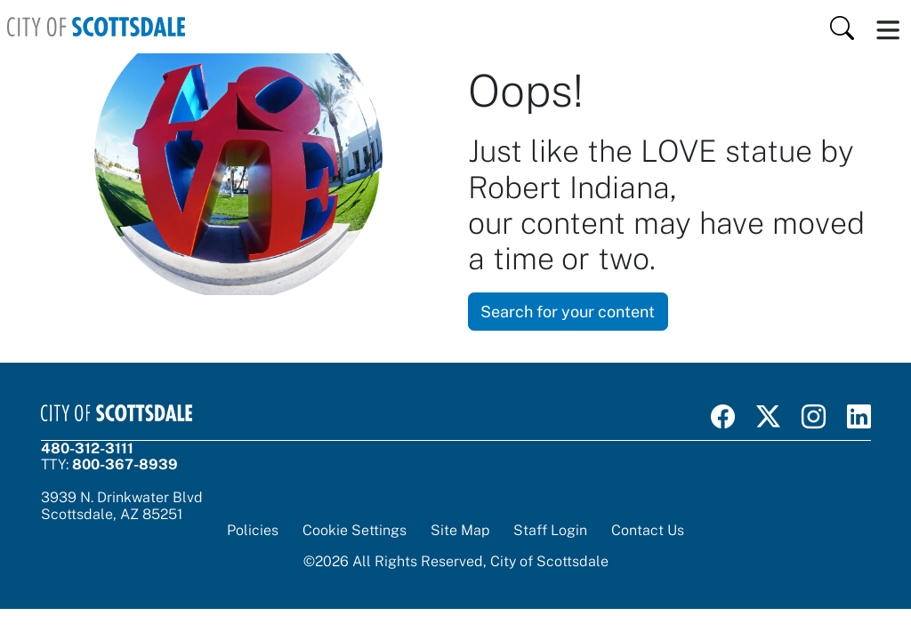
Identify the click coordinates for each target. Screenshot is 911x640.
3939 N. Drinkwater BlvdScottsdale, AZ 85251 (122, 505)
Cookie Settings (354, 531)
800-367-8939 (125, 464)
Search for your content (567, 311)
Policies (252, 530)
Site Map (460, 530)
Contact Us (647, 530)
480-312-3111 (87, 448)
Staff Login (550, 530)
